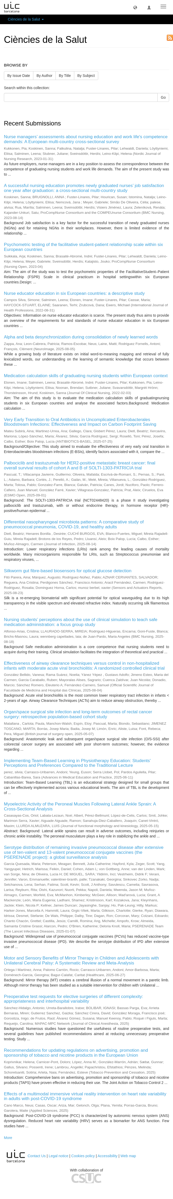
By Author (44, 76)
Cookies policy (83, 1156)
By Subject (86, 76)
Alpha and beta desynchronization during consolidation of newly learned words (81, 337)
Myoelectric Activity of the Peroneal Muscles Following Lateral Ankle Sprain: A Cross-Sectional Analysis (80, 806)
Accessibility (108, 1156)
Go (163, 97)
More (8, 1138)
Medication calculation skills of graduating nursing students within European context (86, 375)
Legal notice (59, 1156)
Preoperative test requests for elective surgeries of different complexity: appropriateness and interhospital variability (73, 999)
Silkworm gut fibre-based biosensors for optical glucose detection (67, 570)
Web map (128, 1156)
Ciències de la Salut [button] (26, 19)
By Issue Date (18, 76)
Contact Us (37, 1156)
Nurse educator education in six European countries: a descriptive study (74, 293)
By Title (65, 76)
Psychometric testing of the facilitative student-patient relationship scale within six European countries (83, 247)
